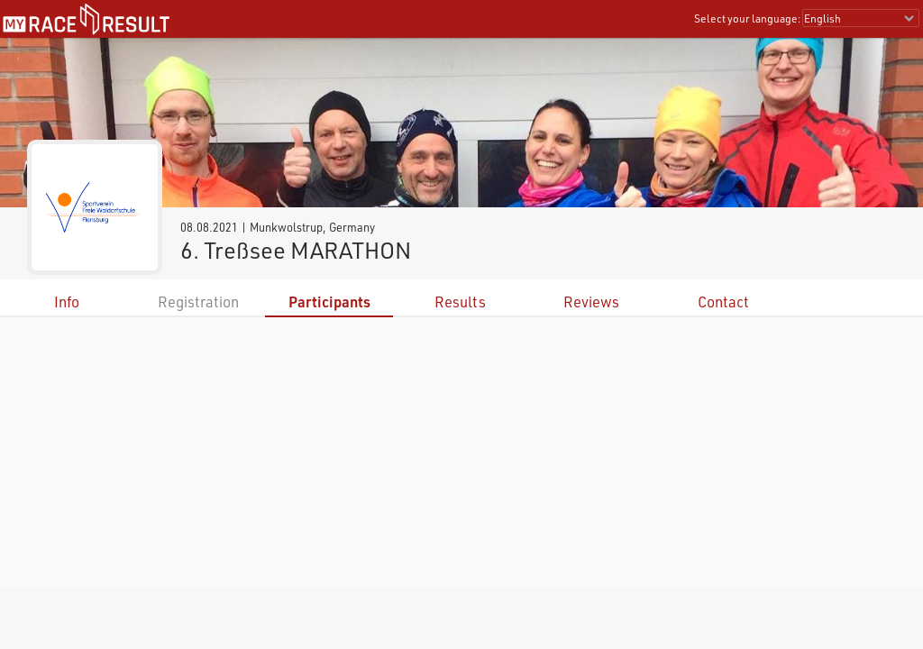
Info (66, 301)
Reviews (591, 301)
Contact (723, 301)
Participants (329, 301)
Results (460, 301)
